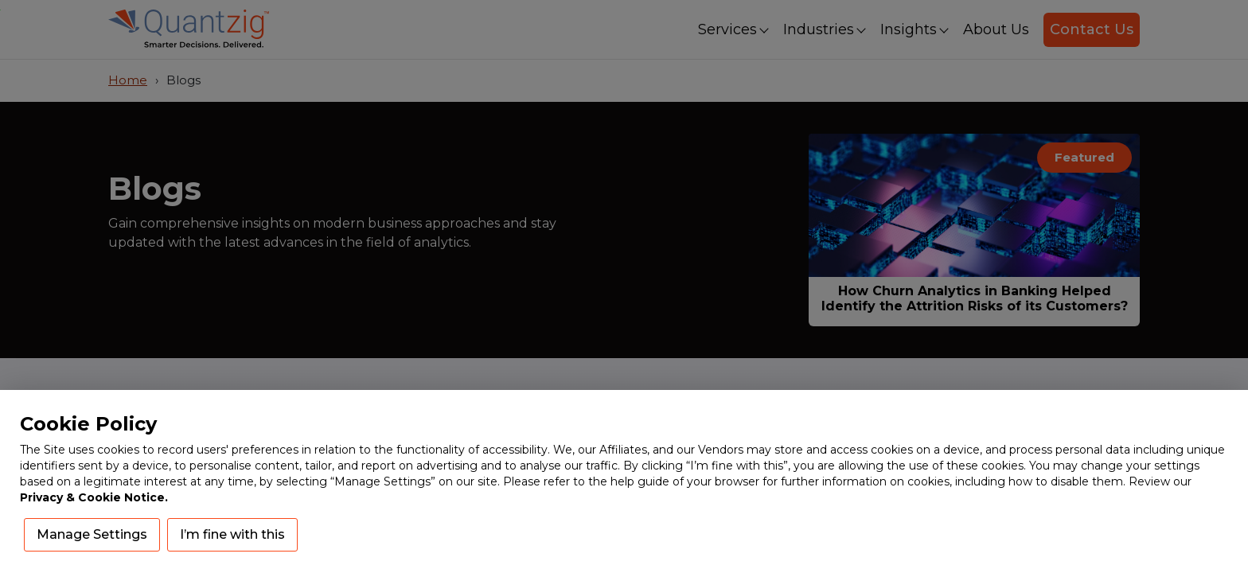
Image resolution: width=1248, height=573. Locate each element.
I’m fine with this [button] (232, 534)
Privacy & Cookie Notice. (94, 497)
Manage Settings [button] (92, 534)
